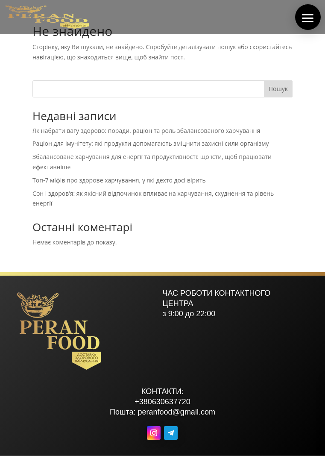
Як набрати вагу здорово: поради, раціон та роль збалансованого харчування (146, 131)
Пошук (278, 89)
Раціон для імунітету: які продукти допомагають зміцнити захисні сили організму (150, 143)
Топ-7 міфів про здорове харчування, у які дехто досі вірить (119, 180)
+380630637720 (162, 401)
